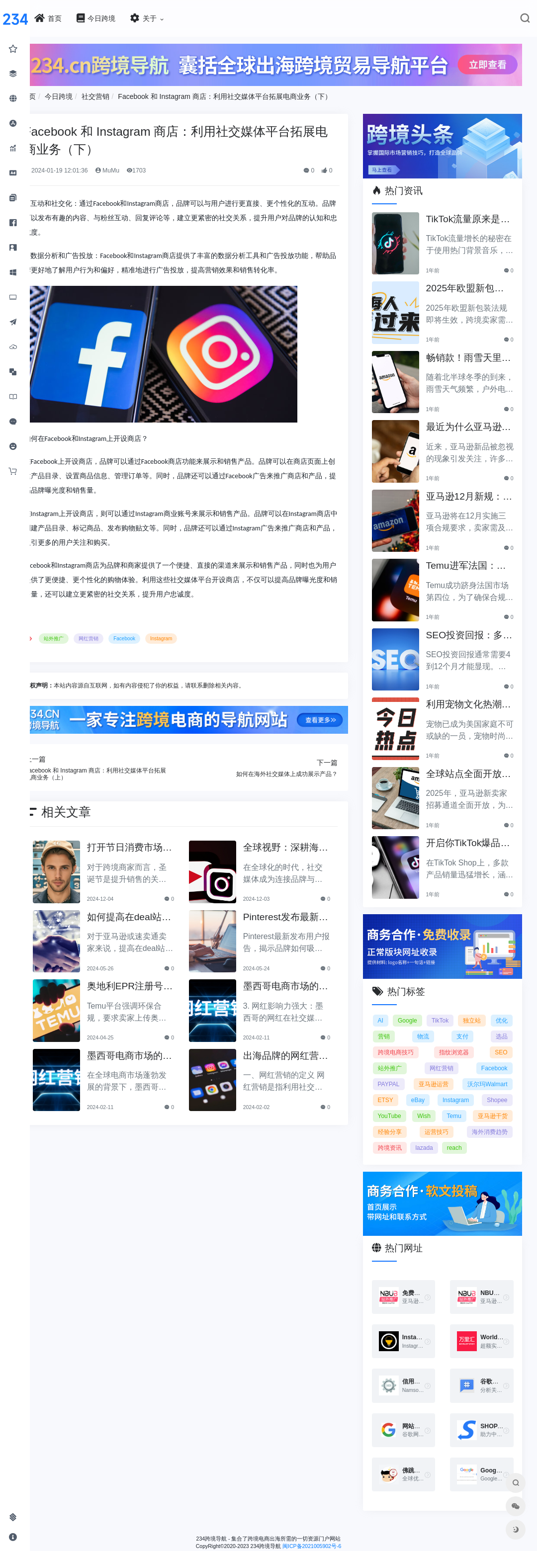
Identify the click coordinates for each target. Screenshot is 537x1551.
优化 (394, 1025)
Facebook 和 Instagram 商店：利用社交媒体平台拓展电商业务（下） (256, 93)
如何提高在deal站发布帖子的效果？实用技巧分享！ (153, 913)
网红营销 (121, 636)
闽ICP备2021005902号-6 (327, 1547)
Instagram (193, 636)
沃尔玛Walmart (408, 1089)
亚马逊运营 (492, 1073)
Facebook (157, 636)
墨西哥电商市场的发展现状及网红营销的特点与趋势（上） (153, 1052)
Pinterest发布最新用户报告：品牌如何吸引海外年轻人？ (298, 913)
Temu (439, 1121)
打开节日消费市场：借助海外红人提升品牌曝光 (153, 844)
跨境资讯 (400, 1152)
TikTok (461, 1009)
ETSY (460, 1089)
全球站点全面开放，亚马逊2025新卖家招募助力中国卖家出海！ (472, 768)
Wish (395, 1121)
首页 (61, 93)
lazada (435, 1152)
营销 (421, 1025)
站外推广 (86, 636)
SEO (501, 1041)
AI (391, 1009)
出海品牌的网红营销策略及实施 (298, 1052)
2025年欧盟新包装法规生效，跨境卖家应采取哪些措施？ (472, 282)
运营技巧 (442, 1136)
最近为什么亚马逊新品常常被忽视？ (471, 421)
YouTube (495, 1105)
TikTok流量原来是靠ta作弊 (470, 213)
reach (464, 1152)
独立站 (499, 1009)
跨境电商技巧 (406, 1041)
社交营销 (127, 93)
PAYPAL (399, 1073)
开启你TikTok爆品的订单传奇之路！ (471, 837)
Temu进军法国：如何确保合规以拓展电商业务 (473, 559)
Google (423, 1009)
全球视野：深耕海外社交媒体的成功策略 (298, 844)
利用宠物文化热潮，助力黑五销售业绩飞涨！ (471, 698)
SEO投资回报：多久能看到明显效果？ (471, 629)
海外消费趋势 (490, 1136)
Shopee (449, 1105)
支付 (475, 1025)
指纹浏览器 (459, 1041)
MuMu (139, 168)
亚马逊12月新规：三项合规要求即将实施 (471, 490)
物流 (448, 1025)
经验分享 (400, 1136)
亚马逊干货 (492, 1121)
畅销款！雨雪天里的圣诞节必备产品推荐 (471, 351)
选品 (502, 1025)
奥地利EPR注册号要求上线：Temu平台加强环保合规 (153, 983)
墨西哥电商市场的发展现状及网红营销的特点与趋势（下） (298, 983)
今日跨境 (90, 93)
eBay (500, 1089)
